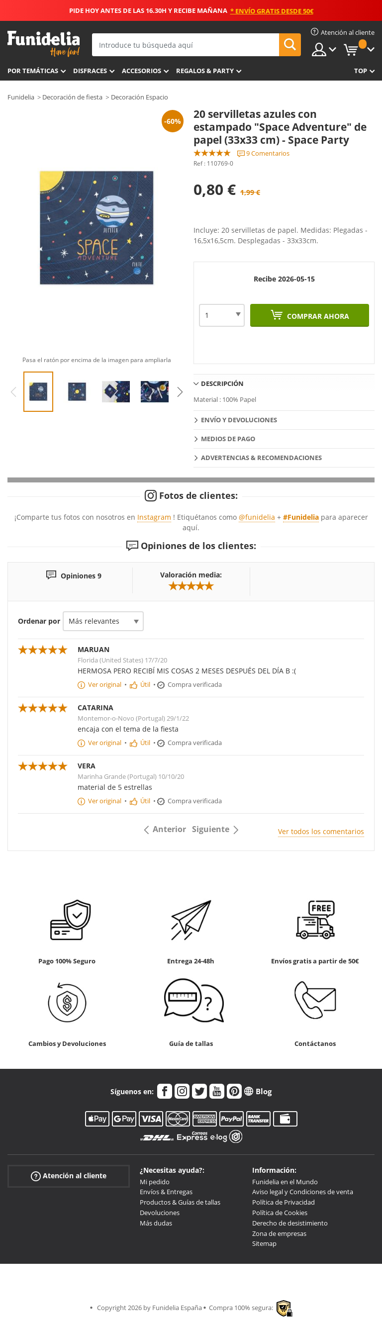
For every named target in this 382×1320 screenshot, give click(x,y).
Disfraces (90, 70)
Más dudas (156, 1223)
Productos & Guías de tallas (180, 1202)
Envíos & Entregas (166, 1191)
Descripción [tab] (222, 383)
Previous (13, 392)
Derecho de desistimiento (290, 1223)
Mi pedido (155, 1181)
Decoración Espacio (139, 97)
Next (180, 392)
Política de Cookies (279, 1212)
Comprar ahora (317, 316)
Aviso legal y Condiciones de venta (302, 1191)
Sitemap (264, 1243)
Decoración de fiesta (72, 97)
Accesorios (141, 70)
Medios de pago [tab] (228, 438)
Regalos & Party (205, 70)
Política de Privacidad (283, 1202)
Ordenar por (39, 621)
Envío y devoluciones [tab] (239, 419)
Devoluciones (160, 1212)
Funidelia (20, 97)
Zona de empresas (279, 1233)
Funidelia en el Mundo (285, 1181)
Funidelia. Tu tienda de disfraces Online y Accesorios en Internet (43, 44)
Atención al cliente (68, 1175)
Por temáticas (32, 70)
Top (360, 70)
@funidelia (257, 517)
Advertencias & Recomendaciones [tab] (261, 457)
